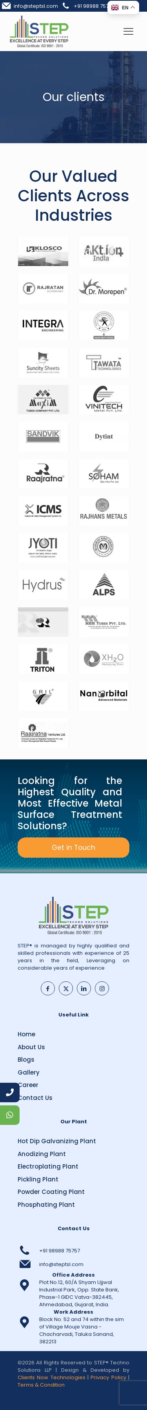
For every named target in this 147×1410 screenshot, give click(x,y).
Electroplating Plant (48, 1166)
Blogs (26, 1059)
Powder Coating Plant (51, 1192)
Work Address (73, 1312)
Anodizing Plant (42, 1154)
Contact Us (35, 1098)
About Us (31, 1047)
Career (28, 1085)
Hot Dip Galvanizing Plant (57, 1141)
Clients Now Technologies (51, 1377)
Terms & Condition (41, 1385)
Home (26, 1034)
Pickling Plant (38, 1179)
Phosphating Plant (46, 1205)
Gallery (29, 1072)
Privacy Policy (108, 1377)
